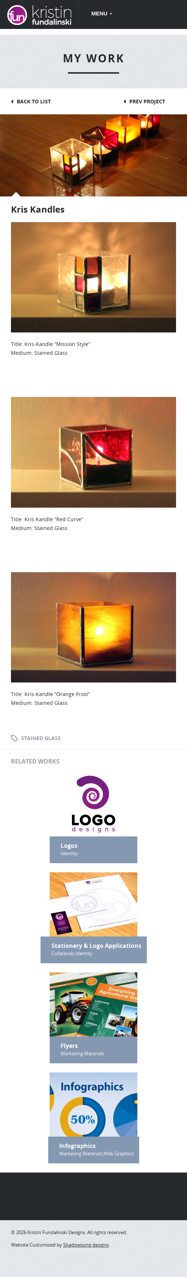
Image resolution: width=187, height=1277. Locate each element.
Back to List (34, 101)
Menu (100, 13)
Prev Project (147, 101)
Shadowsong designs (86, 1244)
